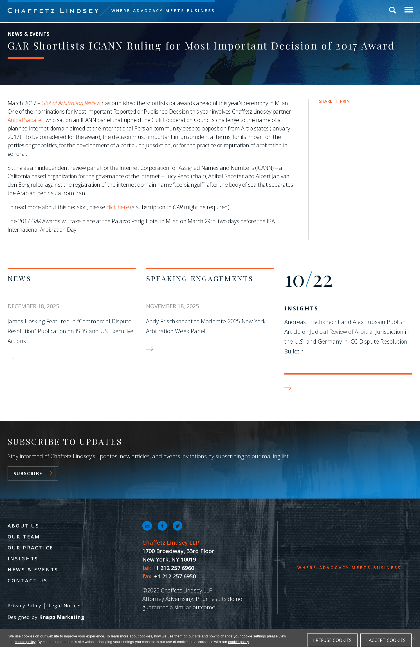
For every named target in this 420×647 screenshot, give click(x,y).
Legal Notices (65, 605)
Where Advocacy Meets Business (163, 10)
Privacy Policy (24, 605)
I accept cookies (386, 640)
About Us (24, 525)
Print (346, 101)
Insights (301, 308)
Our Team (24, 536)
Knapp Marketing (61, 617)
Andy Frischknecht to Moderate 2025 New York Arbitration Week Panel (206, 326)
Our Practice (31, 547)
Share (325, 101)
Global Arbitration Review (70, 103)
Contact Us (28, 580)
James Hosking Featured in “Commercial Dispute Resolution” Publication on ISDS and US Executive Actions (71, 331)
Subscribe (33, 473)
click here (117, 207)
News (20, 278)
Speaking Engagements (199, 278)
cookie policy (25, 642)
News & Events (33, 569)
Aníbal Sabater (25, 120)
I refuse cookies (332, 640)
